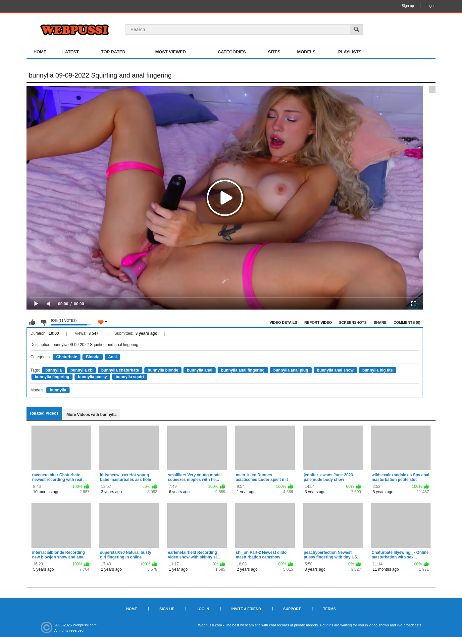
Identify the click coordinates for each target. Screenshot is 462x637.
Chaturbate (66, 357)
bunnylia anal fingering (242, 370)
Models (306, 51)
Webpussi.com (85, 625)
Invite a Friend (246, 609)
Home (39, 51)
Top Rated (113, 51)
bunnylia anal (199, 370)
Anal (112, 357)
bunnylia (53, 370)
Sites (274, 51)
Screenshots (353, 322)
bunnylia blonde (163, 370)
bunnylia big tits (377, 370)
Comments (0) (406, 322)
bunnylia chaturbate (120, 370)
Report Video (318, 322)
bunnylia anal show (335, 370)
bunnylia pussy (92, 377)
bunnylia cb (82, 370)
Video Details (283, 322)
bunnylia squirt (130, 377)
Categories (232, 51)
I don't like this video (43, 322)
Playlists (349, 51)
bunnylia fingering (52, 377)
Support (292, 609)
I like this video (32, 322)
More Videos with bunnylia (92, 414)
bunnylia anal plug (290, 370)
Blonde (92, 357)
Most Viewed (170, 51)
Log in (431, 6)
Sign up (408, 6)
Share (380, 322)
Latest (70, 51)
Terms (329, 609)
